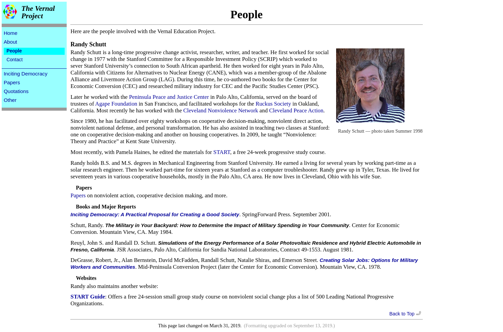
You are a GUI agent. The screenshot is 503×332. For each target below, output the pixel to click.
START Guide (87, 296)
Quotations (16, 91)
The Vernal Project (38, 12)
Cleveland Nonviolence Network (220, 110)
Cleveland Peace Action (296, 110)
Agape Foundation (116, 104)
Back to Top (405, 313)
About (10, 42)
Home (11, 33)
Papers (12, 82)
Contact (14, 59)
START (221, 152)
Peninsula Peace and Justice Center (169, 97)
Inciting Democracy (25, 73)
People (14, 50)
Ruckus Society (273, 104)
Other (10, 100)
